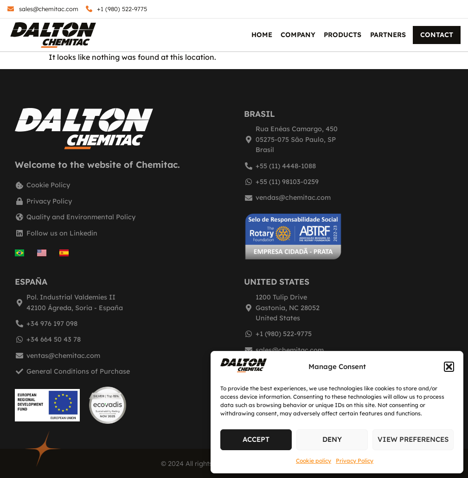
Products (342, 35)
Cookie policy (313, 460)
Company (298, 35)
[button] (449, 366)
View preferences (413, 439)
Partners (388, 35)
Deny (332, 439)
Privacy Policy (354, 460)
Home (261, 35)
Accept (256, 439)
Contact (436, 35)
